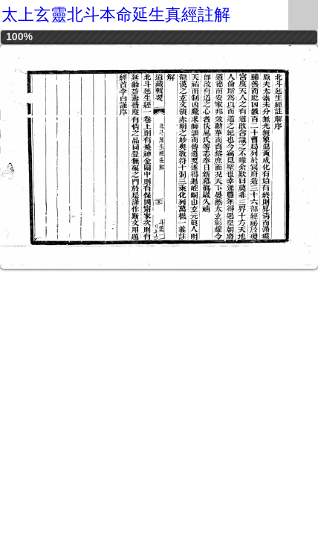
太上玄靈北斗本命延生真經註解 (115, 14)
